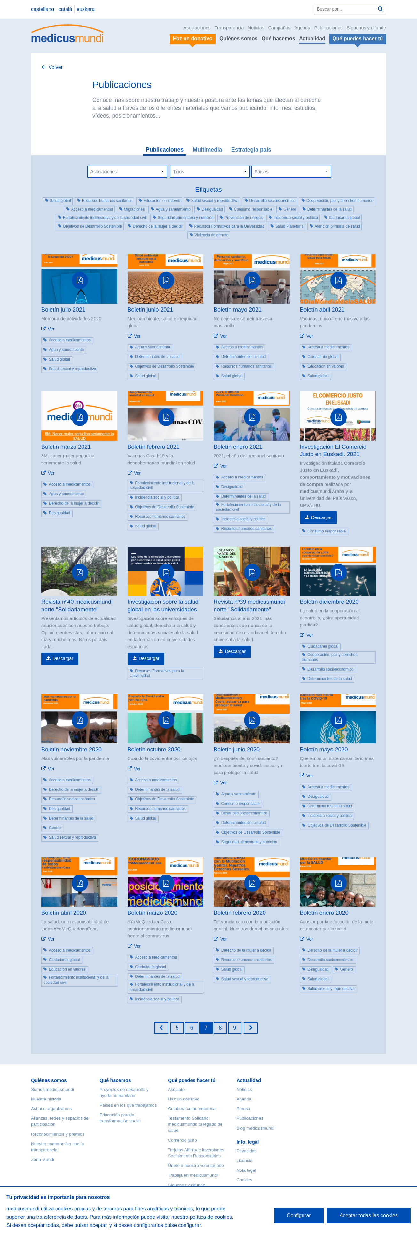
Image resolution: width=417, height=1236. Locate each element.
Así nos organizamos (51, 1108)
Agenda (302, 27)
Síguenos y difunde (366, 27)
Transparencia (229, 27)
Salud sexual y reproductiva (214, 200)
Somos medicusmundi (52, 1089)
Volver (55, 67)
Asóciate (176, 1089)
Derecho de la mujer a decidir (158, 226)
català (65, 9)
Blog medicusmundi (255, 1128)
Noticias (256, 27)
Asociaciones (197, 27)
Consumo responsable (253, 209)
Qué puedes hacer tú (191, 1080)
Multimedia (207, 149)
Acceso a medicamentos (92, 209)
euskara (85, 9)
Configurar (299, 1215)
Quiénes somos (238, 38)
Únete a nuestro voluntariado (196, 1165)
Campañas (279, 27)
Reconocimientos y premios (57, 1134)
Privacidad (246, 1150)
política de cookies (211, 1217)
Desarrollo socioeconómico (272, 200)
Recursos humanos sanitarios (107, 200)
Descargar (321, 517)
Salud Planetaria (289, 226)
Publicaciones (328, 27)
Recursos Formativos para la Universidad (229, 226)
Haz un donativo (183, 1099)
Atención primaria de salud (337, 226)
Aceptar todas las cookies (369, 1215)
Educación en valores (162, 200)
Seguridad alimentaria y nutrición (186, 217)
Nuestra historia (46, 1099)
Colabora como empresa (192, 1108)
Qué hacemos (278, 38)
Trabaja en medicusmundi (193, 1175)
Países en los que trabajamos (128, 1105)
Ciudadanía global (344, 217)
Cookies (244, 1180)
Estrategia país (251, 149)
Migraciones (134, 209)
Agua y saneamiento (173, 209)
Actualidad (312, 38)
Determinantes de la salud (329, 209)
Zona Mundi (42, 1159)
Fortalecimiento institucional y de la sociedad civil (104, 217)
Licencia (244, 1160)
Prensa (243, 1108)
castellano (42, 9)
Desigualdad (212, 209)
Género (289, 209)
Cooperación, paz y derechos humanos (339, 200)
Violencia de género (211, 235)
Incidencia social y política (295, 217)
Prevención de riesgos (243, 217)
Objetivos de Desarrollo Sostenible (92, 226)
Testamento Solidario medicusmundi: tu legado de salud (195, 1124)
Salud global (60, 200)
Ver (51, 328)
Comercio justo (182, 1140)
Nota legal (246, 1170)
